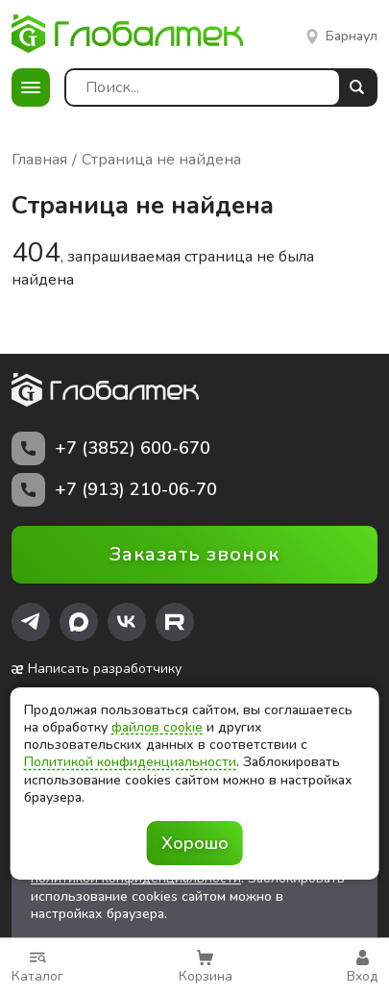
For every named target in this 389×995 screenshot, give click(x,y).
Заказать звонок (194, 554)
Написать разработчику (97, 669)
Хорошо (195, 843)
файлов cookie (157, 727)
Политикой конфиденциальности (130, 762)
